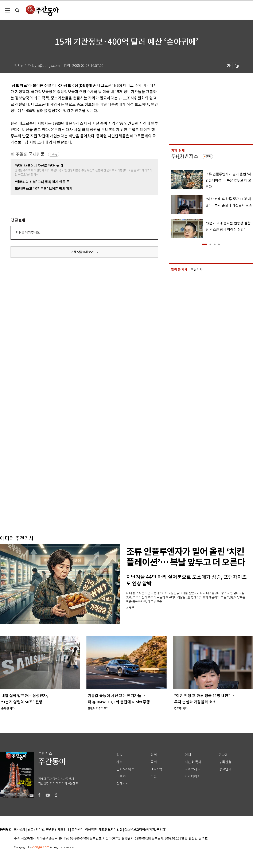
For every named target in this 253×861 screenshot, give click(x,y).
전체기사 (122, 783)
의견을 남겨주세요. (28, 233)
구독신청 (225, 762)
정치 (119, 755)
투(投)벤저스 (184, 156)
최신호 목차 (193, 762)
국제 (154, 762)
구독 (54, 154)
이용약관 (91, 829)
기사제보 (225, 755)
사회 (119, 762)
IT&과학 (156, 769)
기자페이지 (193, 776)
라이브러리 (193, 769)
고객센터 (77, 829)
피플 (154, 776)
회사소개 (20, 829)
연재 (188, 755)
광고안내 (225, 769)
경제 (154, 755)
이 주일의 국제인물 (28, 154)
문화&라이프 (125, 769)
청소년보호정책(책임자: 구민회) (145, 829)
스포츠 (121, 776)
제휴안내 (64, 829)
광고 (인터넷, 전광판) (42, 829)
